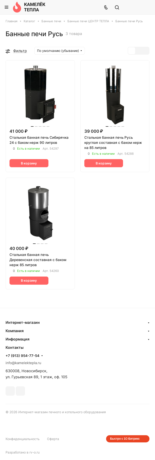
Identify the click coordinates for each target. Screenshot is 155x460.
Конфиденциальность (23, 439)
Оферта (53, 439)
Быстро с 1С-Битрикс (125, 438)
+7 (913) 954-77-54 (22, 356)
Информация (17, 339)
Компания (15, 330)
